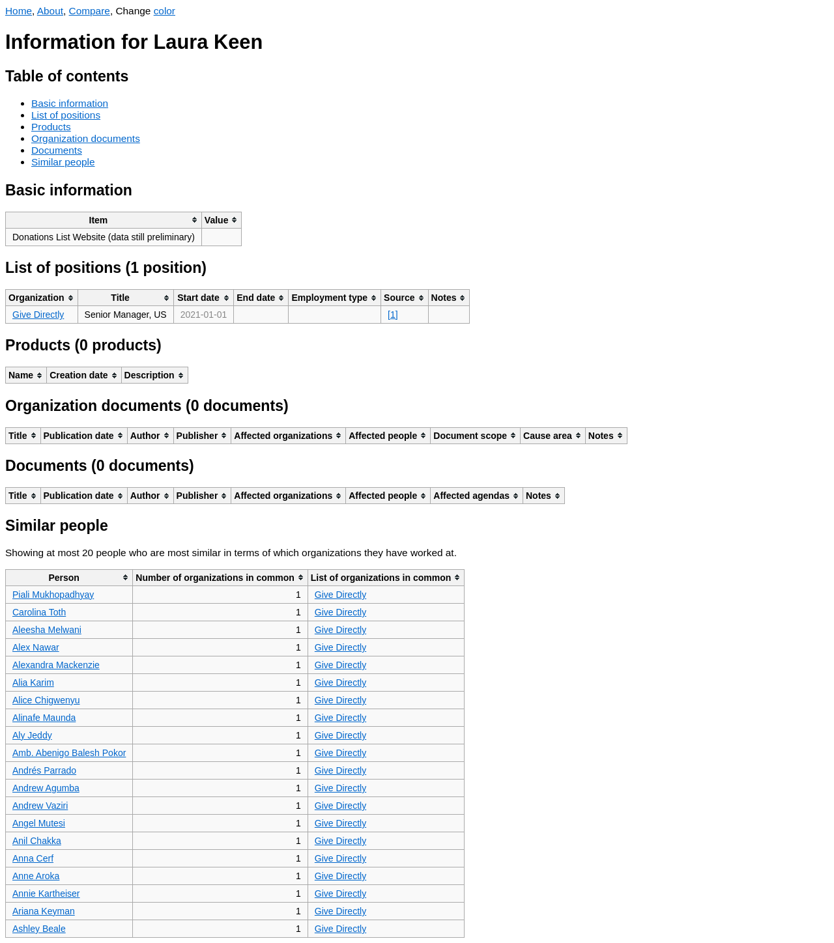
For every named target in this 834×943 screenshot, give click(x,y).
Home (18, 10)
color (164, 10)
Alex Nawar (35, 647)
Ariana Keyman (43, 911)
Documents (56, 150)
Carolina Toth (39, 612)
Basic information (69, 103)
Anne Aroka (35, 876)
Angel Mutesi (38, 823)
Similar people (63, 161)
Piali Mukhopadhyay (53, 594)
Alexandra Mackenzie (56, 665)
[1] (393, 314)
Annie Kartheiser (46, 893)
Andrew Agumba (45, 788)
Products (51, 126)
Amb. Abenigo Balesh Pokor (69, 753)
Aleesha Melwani (46, 630)
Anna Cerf (32, 858)
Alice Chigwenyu (46, 700)
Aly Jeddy (32, 735)
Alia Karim (33, 682)
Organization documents (85, 138)
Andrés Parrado (44, 770)
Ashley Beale (39, 928)
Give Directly (38, 314)
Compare (89, 10)
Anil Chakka (36, 841)
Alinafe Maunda (44, 717)
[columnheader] (104, 220)
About (50, 10)
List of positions (65, 114)
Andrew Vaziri (40, 805)
